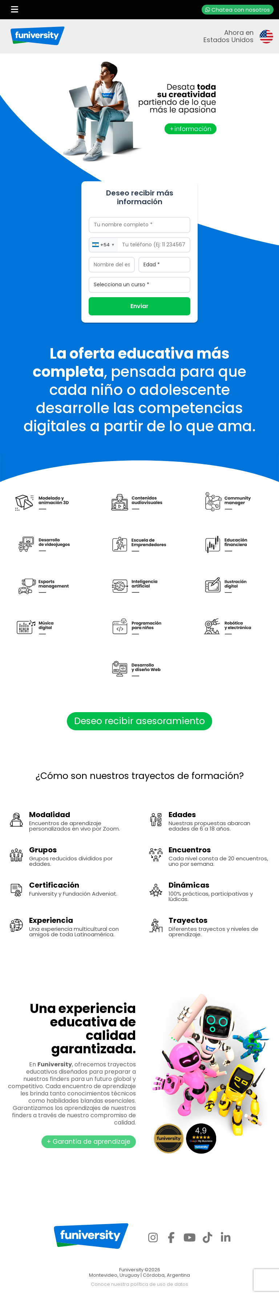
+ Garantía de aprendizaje (88, 1141)
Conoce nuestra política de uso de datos (139, 1284)
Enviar (139, 306)
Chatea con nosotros (237, 9)
